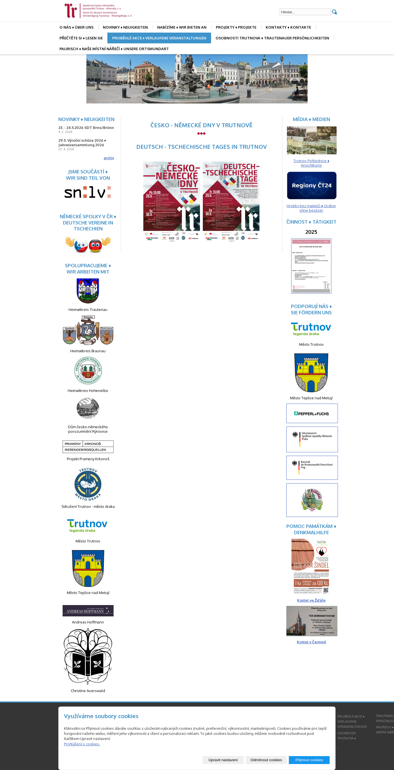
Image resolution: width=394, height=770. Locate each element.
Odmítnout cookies (266, 760)
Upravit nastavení (223, 760)
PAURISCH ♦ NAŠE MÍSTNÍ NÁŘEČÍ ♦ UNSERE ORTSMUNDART (114, 48)
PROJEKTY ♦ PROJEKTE (236, 27)
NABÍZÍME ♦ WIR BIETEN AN (181, 27)
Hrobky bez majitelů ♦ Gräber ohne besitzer (311, 208)
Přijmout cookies (309, 760)
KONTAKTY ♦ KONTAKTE (288, 27)
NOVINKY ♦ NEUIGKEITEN (125, 27)
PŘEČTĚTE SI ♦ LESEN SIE (81, 38)
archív (109, 158)
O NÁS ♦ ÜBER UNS (76, 27)
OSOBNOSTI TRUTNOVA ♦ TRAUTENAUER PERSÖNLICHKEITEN (272, 38)
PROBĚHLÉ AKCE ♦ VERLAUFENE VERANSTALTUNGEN (159, 38)
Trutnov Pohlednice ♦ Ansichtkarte (311, 162)
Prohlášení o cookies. (82, 744)
